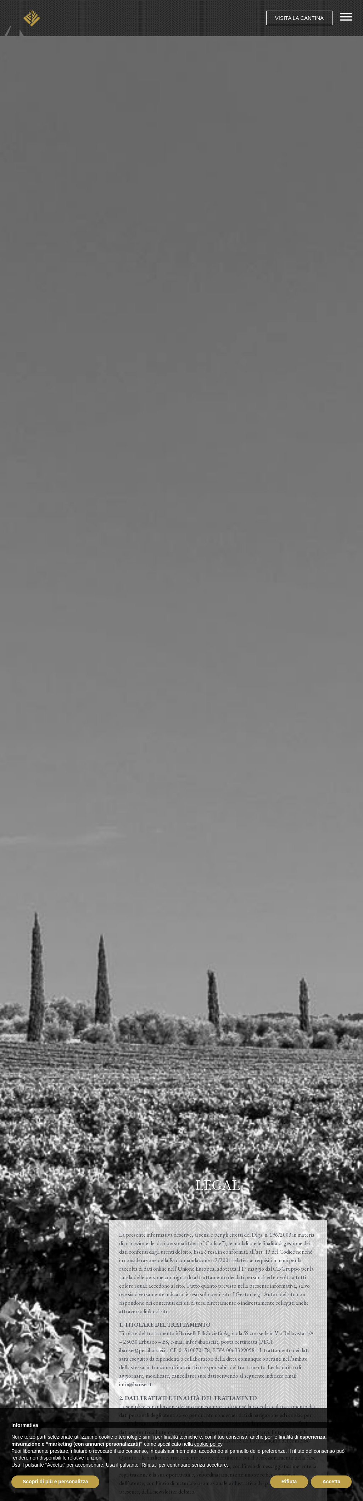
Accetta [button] (331, 1481)
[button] (299, 18)
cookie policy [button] (208, 1444)
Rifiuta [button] (289, 1481)
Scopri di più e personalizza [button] (55, 1481)
